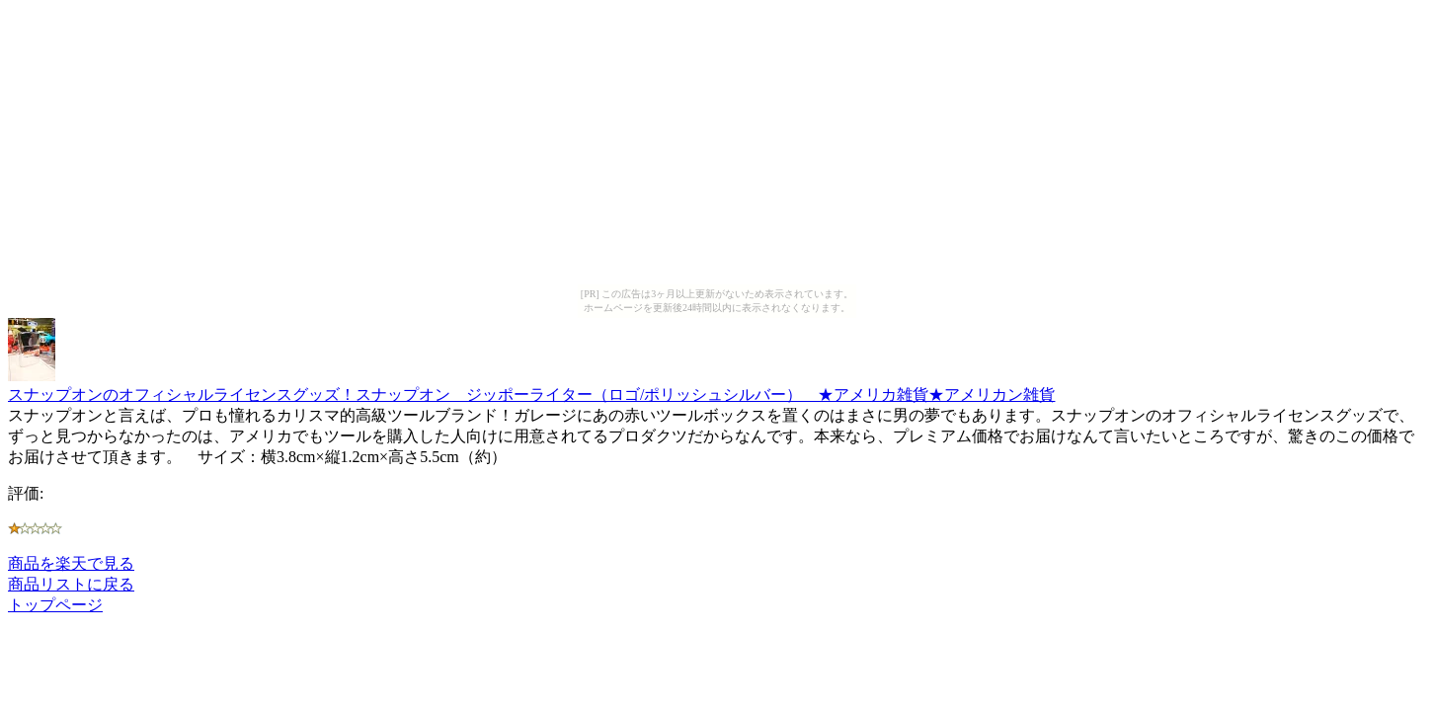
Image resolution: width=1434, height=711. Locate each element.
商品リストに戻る (71, 584)
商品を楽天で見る (71, 563)
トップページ (55, 604)
